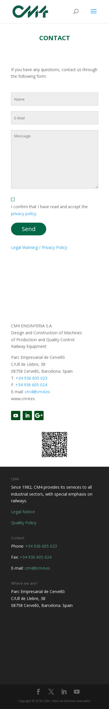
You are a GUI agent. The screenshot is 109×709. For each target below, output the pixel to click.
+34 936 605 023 (31, 378)
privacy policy (23, 213)
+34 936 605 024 (31, 384)
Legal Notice (23, 511)
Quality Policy (23, 522)
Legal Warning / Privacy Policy (39, 247)
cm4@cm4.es (37, 391)
